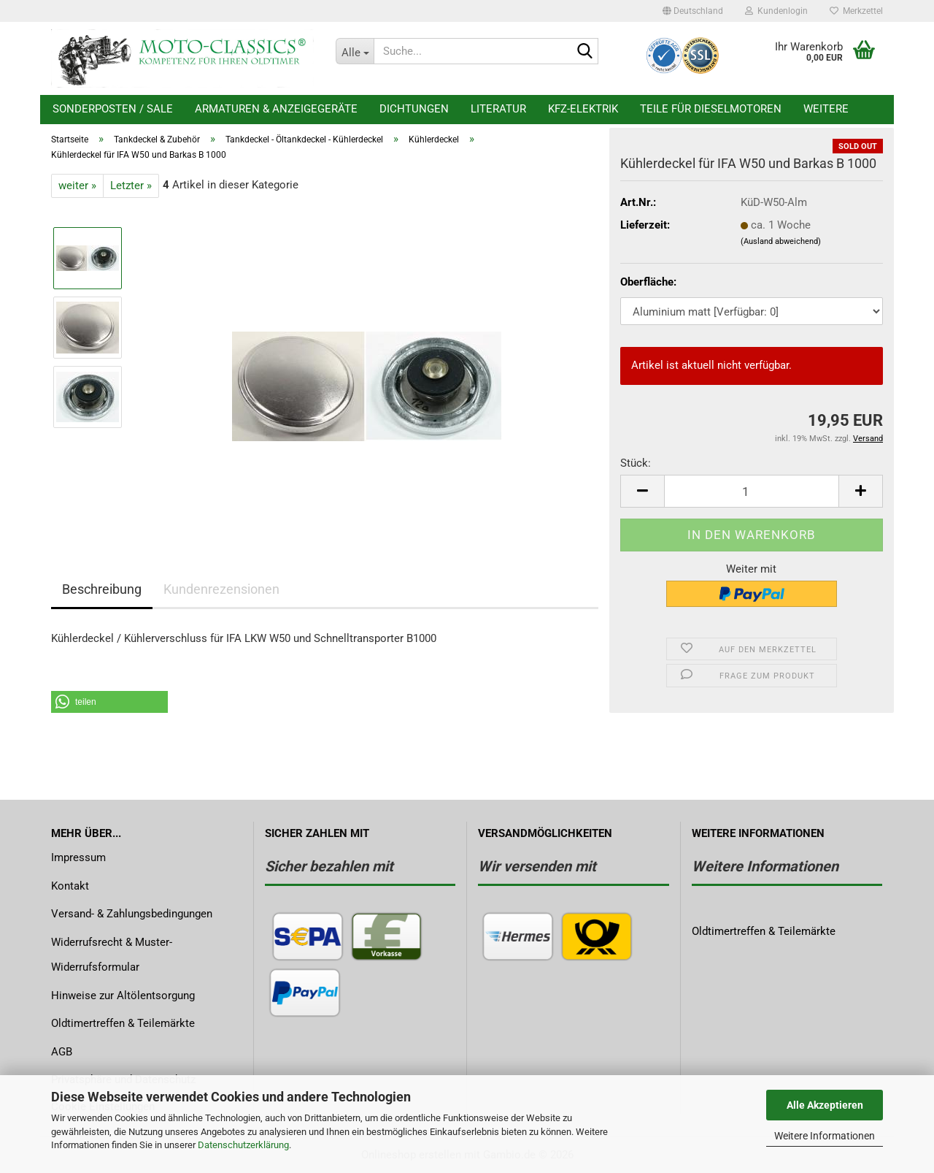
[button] (693, 11)
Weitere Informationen (824, 1136)
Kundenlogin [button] (776, 11)
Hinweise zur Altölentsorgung (123, 995)
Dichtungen (414, 108)
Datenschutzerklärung (243, 1144)
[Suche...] (355, 51)
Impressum (78, 857)
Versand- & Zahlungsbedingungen (131, 913)
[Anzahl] (751, 491)
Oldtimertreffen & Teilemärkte (123, 1023)
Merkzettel (856, 11)
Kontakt (70, 886)
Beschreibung (102, 589)
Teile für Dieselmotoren (710, 108)
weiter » (77, 185)
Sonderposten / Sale (113, 108)
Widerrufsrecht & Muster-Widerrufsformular (111, 955)
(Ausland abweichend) (781, 241)
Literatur (498, 108)
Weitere (826, 108)
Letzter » (131, 185)
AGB (61, 1051)
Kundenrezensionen (221, 589)
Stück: (635, 463)
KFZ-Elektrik (583, 108)
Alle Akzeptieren (825, 1105)
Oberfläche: (648, 282)
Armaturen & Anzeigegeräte (276, 108)
